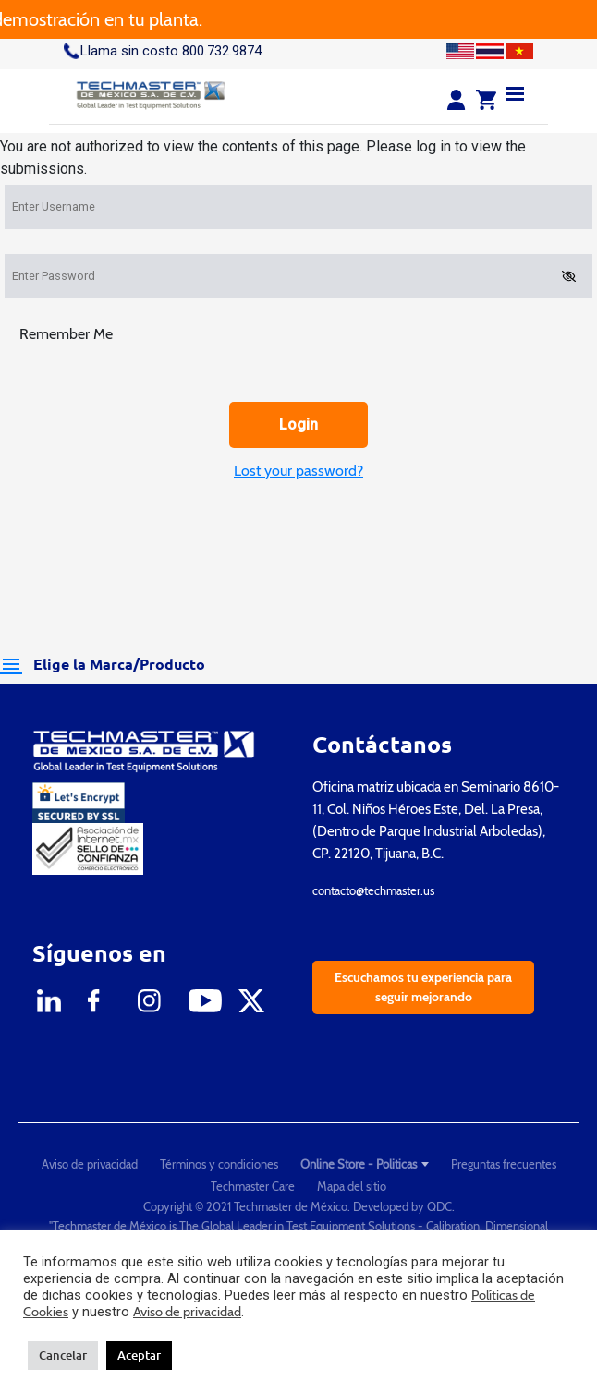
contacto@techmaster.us (373, 890)
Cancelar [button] (63, 1355)
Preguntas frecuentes (503, 1164)
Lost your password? (298, 470)
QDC (439, 1206)
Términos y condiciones (219, 1164)
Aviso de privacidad (90, 1164)
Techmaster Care (253, 1186)
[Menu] (515, 93)
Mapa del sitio (351, 1186)
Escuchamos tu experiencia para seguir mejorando (423, 987)
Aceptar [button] (139, 1355)
